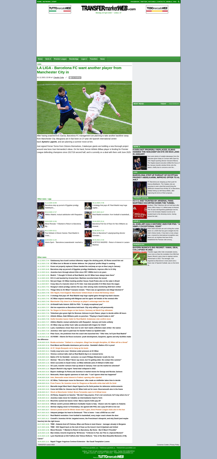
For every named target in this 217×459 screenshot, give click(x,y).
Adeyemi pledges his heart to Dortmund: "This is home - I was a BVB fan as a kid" (83, 413)
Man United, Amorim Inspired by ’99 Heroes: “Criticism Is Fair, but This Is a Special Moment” (87, 433)
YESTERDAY (174, 104)
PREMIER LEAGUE (140, 198)
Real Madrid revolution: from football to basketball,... (111, 215)
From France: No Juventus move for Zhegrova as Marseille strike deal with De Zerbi (83, 383)
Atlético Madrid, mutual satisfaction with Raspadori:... (64, 215)
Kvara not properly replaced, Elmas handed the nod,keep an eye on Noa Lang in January (85, 266)
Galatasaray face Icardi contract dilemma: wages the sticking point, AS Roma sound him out (87, 261)
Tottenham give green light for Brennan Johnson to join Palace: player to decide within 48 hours (88, 313)
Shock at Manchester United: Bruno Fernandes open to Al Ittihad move (78, 392)
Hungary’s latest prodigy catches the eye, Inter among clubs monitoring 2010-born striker (86, 287)
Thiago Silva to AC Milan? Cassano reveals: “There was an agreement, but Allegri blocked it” (87, 290)
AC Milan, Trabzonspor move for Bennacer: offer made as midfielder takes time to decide (86, 380)
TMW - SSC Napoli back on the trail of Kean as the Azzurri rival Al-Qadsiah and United (84, 427)
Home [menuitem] (40, 59)
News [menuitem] (102, 59)
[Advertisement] (57, 175)
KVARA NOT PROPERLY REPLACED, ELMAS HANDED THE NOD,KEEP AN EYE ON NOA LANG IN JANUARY (156, 152)
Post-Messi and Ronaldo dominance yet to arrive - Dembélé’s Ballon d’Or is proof (83, 345)
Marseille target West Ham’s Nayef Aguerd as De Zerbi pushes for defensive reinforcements (87, 386)
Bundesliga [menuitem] (73, 59)
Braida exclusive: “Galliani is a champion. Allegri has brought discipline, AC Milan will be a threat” (89, 342)
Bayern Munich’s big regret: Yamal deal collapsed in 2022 (73, 369)
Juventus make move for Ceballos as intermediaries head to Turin (76, 398)
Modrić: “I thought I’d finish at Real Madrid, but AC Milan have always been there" (83, 275)
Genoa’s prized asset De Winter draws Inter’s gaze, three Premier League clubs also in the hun (88, 410)
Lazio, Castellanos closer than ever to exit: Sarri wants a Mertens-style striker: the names (86, 328)
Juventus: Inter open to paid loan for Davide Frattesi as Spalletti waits (78, 331)
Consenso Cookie (163, 444)
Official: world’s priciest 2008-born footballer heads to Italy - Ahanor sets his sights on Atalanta (88, 404)
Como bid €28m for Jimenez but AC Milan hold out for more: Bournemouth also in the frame (87, 389)
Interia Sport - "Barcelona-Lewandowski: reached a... (64, 242)
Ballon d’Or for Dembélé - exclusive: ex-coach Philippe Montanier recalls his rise (82, 357)
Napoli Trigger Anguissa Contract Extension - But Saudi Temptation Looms (80, 442)
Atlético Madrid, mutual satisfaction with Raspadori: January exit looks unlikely (82, 322)
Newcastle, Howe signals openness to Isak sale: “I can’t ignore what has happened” (84, 375)
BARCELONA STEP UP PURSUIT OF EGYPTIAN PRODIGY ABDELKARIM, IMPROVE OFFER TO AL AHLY (156, 177)
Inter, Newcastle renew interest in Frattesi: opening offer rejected (76, 377)
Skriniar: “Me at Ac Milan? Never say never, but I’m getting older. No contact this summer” (86, 360)
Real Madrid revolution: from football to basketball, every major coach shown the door (84, 415)
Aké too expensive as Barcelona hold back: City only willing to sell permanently (82, 307)
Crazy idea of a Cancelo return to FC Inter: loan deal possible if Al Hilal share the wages (85, 284)
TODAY (163, 104)
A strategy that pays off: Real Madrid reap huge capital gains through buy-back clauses (85, 296)
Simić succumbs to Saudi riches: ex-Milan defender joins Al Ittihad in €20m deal (82, 363)
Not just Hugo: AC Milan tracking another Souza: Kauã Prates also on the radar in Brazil (85, 281)
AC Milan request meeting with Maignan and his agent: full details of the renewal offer (84, 299)
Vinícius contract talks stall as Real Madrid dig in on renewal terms (77, 354)
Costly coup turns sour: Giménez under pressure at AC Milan (75, 351)
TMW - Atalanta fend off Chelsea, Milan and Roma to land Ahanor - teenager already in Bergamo (88, 424)
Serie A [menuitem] (48, 59)
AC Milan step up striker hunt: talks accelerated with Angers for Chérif (78, 325)
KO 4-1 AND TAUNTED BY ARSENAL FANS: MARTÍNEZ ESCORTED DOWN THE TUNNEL (154, 202)
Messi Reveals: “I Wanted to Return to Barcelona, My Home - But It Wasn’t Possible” (84, 430)
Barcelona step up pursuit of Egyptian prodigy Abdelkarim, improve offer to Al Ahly (83, 269)
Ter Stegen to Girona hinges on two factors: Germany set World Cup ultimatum (82, 310)
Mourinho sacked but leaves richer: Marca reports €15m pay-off (75, 401)
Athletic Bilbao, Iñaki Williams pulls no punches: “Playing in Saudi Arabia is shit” (82, 316)
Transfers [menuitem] (93, 59)
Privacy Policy (174, 444)
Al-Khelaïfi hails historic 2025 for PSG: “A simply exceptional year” (77, 304)
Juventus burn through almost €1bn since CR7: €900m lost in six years (78, 272)
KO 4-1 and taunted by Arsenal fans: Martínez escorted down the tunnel (79, 278)
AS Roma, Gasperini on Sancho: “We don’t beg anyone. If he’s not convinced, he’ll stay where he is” (90, 395)
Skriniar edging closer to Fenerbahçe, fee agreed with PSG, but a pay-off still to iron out (85, 407)
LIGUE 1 (136, 221)
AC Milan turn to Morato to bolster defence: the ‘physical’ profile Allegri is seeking (83, 263)
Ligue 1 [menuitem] (84, 59)
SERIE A (136, 147)
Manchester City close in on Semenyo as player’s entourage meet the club (80, 301)
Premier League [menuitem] (60, 59)
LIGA (135, 172)
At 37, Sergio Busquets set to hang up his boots (69, 348)
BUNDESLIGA (138, 245)
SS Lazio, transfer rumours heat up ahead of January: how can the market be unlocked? (85, 366)
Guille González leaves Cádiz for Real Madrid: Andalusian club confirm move (81, 319)
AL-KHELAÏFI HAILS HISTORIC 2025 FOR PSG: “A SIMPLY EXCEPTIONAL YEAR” (156, 225)
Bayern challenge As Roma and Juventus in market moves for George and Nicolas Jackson (86, 372)
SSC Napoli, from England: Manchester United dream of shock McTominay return (82, 293)
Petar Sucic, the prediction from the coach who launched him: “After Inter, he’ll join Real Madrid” (89, 334)
